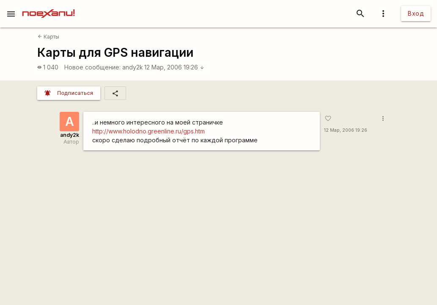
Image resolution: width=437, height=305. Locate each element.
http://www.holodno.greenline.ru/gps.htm (148, 131)
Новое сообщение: (92, 67)
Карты (48, 36)
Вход (416, 13)
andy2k (132, 67)
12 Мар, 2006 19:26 (174, 67)
